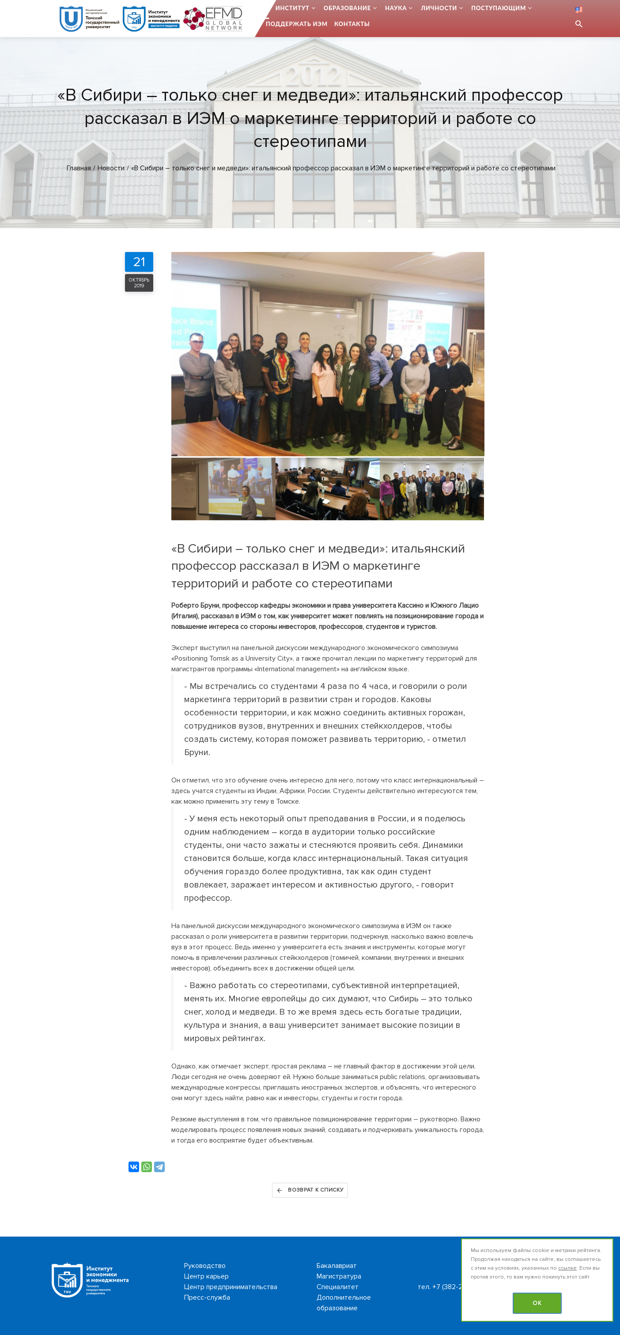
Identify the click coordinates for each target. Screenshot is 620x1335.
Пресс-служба (207, 1297)
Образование (347, 7)
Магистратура (339, 1276)
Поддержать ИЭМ (297, 23)
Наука (396, 7)
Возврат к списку (310, 1190)
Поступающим (498, 7)
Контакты (352, 23)
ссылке (567, 1268)
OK (537, 1303)
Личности (439, 7)
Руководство (205, 1265)
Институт (293, 7)
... (266, 7)
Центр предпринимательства (230, 1286)
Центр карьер (206, 1276)
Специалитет (338, 1286)
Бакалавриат (337, 1265)
